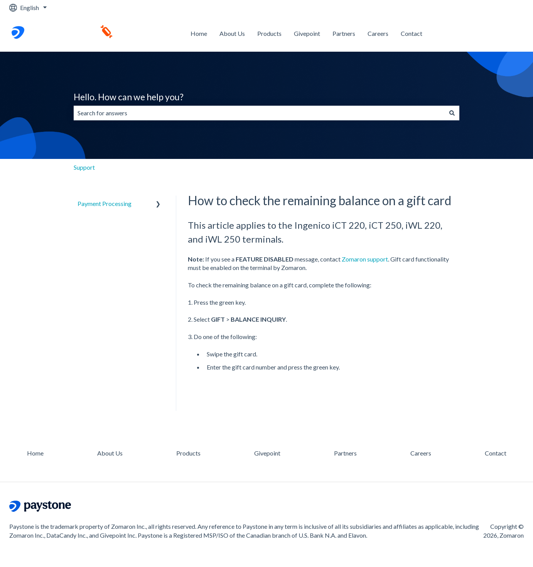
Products (269, 33)
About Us (232, 33)
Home (199, 33)
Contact (411, 33)
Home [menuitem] (35, 453)
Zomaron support (365, 259)
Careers (378, 33)
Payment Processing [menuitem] (105, 203)
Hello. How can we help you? (129, 96)
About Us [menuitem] (110, 453)
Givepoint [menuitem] (267, 453)
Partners (343, 33)
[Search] (452, 113)
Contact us (501, 33)
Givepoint (307, 33)
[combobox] (259, 113)
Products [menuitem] (188, 453)
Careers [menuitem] (420, 453)
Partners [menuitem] (345, 453)
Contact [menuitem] (495, 453)
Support (84, 167)
